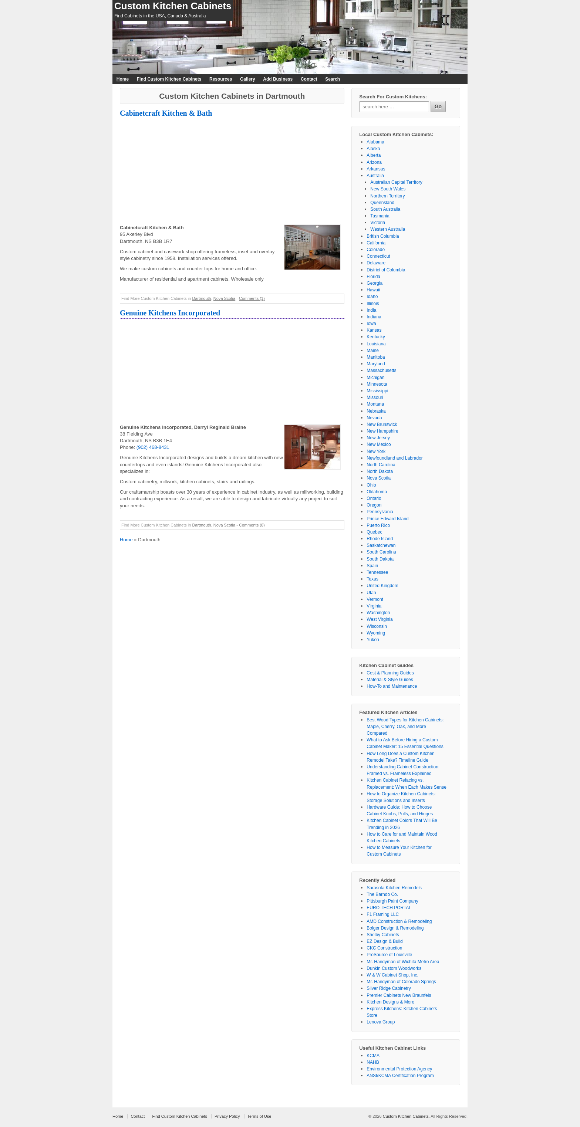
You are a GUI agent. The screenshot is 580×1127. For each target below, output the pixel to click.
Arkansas (376, 169)
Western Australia (387, 229)
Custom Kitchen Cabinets (172, 5)
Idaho (372, 296)
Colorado (376, 249)
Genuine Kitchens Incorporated (170, 313)
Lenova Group (381, 1022)
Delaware (376, 262)
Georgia (374, 283)
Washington (378, 612)
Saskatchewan (381, 545)
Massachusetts (381, 370)
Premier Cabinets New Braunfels (399, 995)
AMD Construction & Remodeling (399, 921)
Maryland (376, 363)
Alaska (373, 148)
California (376, 243)
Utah (371, 592)
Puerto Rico (378, 525)
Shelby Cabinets (383, 934)
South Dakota (380, 559)
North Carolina (381, 464)
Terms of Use (259, 1116)
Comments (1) (252, 298)
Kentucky (376, 336)
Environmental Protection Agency (399, 1069)
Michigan (375, 377)
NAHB (373, 1062)
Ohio (371, 485)
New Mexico (379, 444)
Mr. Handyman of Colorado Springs (401, 981)
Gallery (247, 79)
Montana (375, 404)
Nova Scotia (224, 298)
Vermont (375, 599)
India (371, 310)
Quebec (374, 532)
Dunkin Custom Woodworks (394, 968)
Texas (372, 579)
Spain (372, 565)
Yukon (373, 639)
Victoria (377, 222)
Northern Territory (387, 196)
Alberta (374, 155)
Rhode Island (380, 538)
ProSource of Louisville (389, 954)
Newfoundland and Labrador (394, 458)
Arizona (374, 162)
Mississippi (377, 390)
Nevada (374, 417)
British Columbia (383, 236)
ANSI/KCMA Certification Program (400, 1075)
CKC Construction (384, 948)
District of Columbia (386, 270)
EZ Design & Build (384, 941)
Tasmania (379, 216)
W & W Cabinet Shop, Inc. (392, 975)
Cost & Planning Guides (390, 673)
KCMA (373, 1055)
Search (332, 79)
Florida (373, 276)
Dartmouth (201, 298)
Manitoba (376, 357)
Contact (309, 79)
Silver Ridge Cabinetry (389, 988)
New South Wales (387, 189)
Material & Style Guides (390, 679)
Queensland (382, 202)
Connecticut (378, 256)
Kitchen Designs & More (390, 1002)
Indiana (374, 316)
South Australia (385, 209)
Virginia (374, 606)
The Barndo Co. (382, 894)
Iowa (371, 323)
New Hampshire (382, 431)
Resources (220, 79)
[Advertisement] (232, 172)
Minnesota (377, 384)
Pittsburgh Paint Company (392, 901)
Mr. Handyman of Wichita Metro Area (403, 961)
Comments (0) (252, 525)
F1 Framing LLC (383, 914)
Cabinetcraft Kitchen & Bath (166, 113)
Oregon (374, 505)
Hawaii (373, 289)
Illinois (373, 303)
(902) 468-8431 (152, 447)
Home (123, 79)
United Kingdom (382, 585)
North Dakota (380, 471)
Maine (373, 350)
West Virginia (379, 619)
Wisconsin (377, 626)
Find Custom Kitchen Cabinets (169, 79)
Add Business (278, 79)
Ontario (374, 498)
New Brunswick (382, 424)
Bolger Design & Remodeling (395, 928)
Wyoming (376, 633)
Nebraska (376, 411)
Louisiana (376, 343)
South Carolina (381, 552)
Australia (375, 175)
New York (376, 451)
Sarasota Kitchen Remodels (394, 887)
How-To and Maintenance (392, 686)
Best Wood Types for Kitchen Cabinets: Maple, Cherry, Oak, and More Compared (405, 726)
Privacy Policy (227, 1116)
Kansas (374, 330)
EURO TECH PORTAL (389, 907)
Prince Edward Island (387, 518)
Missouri (375, 397)
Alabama (375, 142)
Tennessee (377, 572)
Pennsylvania (380, 511)
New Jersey (378, 437)
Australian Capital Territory (396, 182)
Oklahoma (377, 491)
